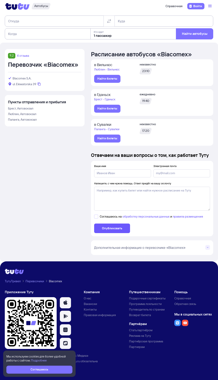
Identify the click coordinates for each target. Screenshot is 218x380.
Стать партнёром (140, 330)
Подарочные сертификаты (147, 298)
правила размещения (188, 216)
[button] (65, 302)
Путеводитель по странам (147, 309)
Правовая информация (100, 315)
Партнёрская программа (146, 341)
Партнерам (137, 347)
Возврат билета (140, 315)
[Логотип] (17, 6)
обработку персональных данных (146, 216)
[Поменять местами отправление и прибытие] (109, 21)
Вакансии (90, 304)
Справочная (174, 6)
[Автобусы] (41, 6)
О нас (87, 298)
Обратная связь (185, 304)
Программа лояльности (145, 304)
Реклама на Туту (140, 336)
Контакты (90, 309)
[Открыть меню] (210, 6)
